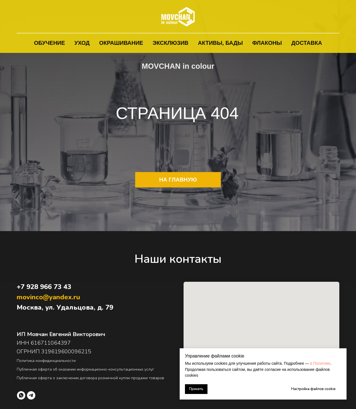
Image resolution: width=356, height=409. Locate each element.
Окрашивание (121, 43)
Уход (82, 43)
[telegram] (31, 395)
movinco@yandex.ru (48, 297)
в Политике (320, 363)
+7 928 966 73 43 (44, 286)
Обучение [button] (49, 43)
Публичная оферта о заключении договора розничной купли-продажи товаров (90, 378)
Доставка (306, 43)
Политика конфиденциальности (46, 360)
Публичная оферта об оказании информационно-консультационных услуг (85, 369)
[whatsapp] (21, 395)
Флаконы (267, 43)
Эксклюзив (171, 43)
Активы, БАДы (220, 43)
